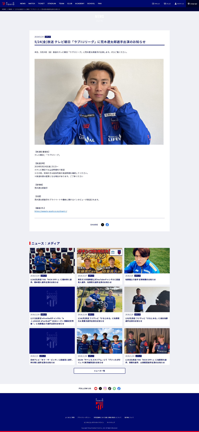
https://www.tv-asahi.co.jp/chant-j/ (51, 211)
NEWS (10, 9)
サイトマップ (111, 422)
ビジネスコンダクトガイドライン (94, 422)
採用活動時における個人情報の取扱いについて (107, 417)
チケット (156, 4)
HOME (4, 9)
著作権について (129, 417)
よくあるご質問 (69, 417)
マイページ (179, 4)
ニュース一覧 (99, 370)
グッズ (167, 4)
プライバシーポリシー (84, 417)
